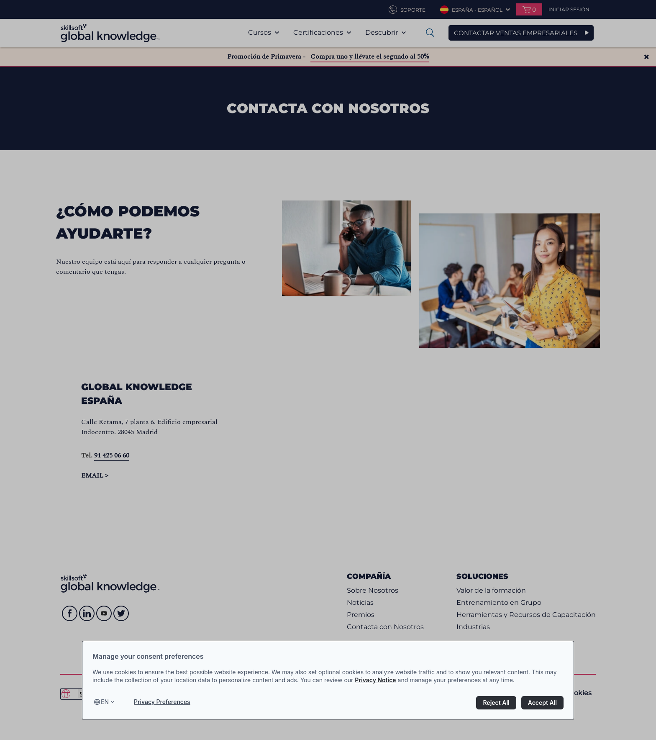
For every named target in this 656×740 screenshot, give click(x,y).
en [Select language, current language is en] (104, 701)
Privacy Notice (375, 679)
